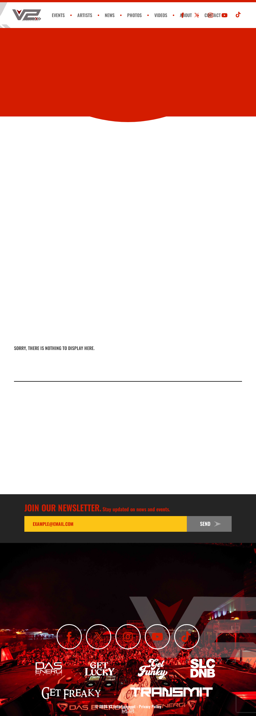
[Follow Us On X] (196, 15)
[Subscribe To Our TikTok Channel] (238, 15)
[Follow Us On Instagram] (210, 15)
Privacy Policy (150, 706)
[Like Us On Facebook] (182, 15)
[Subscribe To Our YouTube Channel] (224, 15)
